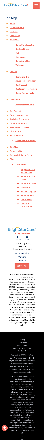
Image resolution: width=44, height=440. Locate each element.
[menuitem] (22, 253)
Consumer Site (17, 28)
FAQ (17, 53)
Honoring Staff (27, 195)
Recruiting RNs (22, 77)
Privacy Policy (16, 135)
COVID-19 (25, 187)
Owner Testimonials (24, 93)
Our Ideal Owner (22, 49)
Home (12, 23)
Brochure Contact (18, 123)
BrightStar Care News (28, 177)
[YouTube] (27, 238)
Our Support (21, 85)
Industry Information (26, 204)
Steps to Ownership (19, 115)
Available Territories (19, 119)
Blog (12, 159)
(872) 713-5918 (22, 234)
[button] (36, 5)
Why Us (13, 72)
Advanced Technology (25, 81)
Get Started (15, 111)
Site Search (15, 131)
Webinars (19, 65)
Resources (20, 57)
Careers (13, 32)
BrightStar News (28, 183)
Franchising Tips (28, 191)
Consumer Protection (25, 141)
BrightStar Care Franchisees (28, 171)
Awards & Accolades (19, 127)
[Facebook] (18, 238)
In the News (26, 200)
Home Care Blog (22, 61)
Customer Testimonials (26, 89)
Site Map (14, 147)
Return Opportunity (24, 105)
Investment (15, 99)
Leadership (15, 36)
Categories (20, 164)
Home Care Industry (24, 45)
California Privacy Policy (21, 155)
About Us (14, 40)
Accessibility (16, 151)
